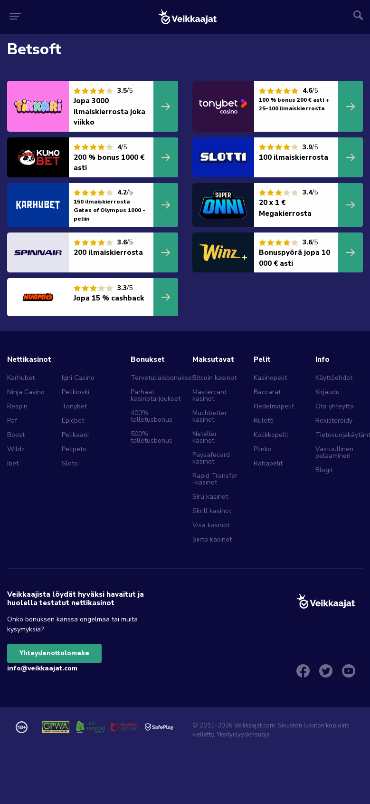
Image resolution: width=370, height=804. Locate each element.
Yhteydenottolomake (54, 653)
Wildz (16, 449)
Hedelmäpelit (274, 406)
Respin (17, 406)
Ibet (13, 463)
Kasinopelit (270, 377)
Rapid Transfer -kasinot (214, 479)
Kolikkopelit (271, 434)
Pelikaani (75, 434)
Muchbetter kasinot (209, 416)
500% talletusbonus (151, 437)
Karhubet (21, 377)
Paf (12, 420)
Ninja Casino (26, 392)
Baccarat (267, 392)
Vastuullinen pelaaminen (334, 452)
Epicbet (73, 420)
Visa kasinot (210, 525)
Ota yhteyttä (334, 406)
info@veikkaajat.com (42, 668)
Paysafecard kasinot (211, 458)
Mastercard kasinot (209, 395)
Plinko (263, 449)
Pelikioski (75, 392)
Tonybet (74, 406)
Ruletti (264, 420)
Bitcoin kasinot (214, 377)
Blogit (324, 470)
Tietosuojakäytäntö (339, 434)
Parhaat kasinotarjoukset (154, 395)
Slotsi (70, 463)
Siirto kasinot (212, 539)
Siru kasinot (210, 496)
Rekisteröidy (333, 420)
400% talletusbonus (151, 416)
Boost (16, 434)
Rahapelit (268, 463)
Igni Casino (78, 377)
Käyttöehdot (333, 377)
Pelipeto (74, 449)
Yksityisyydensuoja (243, 734)
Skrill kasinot (211, 510)
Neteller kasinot (204, 437)
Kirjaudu (327, 392)
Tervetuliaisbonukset (154, 377)
